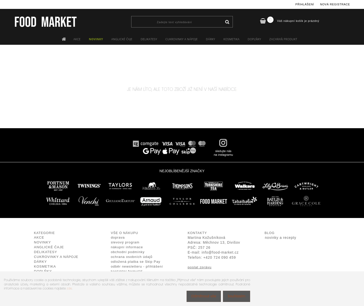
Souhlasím (235, 296)
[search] (227, 22)
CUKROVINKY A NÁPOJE (181, 39)
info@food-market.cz (220, 252)
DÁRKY (210, 39)
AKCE (77, 39)
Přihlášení (304, 4)
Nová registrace (335, 4)
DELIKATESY (149, 39)
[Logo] (45, 21)
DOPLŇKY (254, 39)
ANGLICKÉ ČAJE (121, 39)
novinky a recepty (280, 238)
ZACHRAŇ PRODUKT (283, 39)
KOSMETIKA (231, 39)
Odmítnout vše (201, 296)
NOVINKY (96, 39)
